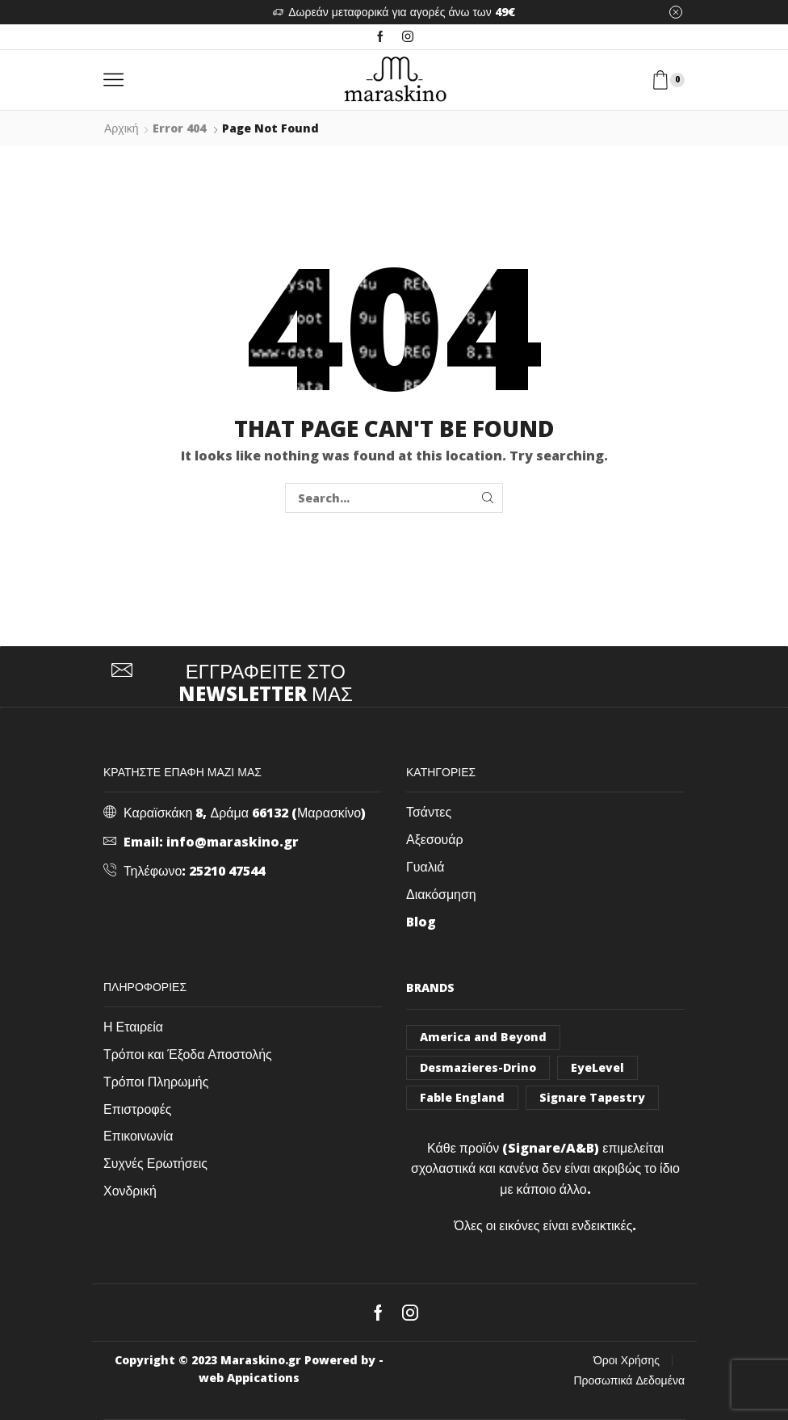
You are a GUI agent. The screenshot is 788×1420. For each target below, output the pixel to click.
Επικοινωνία (138, 1136)
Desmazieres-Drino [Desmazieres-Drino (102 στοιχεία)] (478, 1067)
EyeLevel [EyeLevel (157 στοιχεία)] (597, 1067)
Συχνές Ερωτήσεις (155, 1163)
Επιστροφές (137, 1109)
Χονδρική (130, 1190)
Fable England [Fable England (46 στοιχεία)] (462, 1097)
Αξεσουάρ (434, 839)
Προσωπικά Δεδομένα (629, 1380)
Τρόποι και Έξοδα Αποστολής (187, 1054)
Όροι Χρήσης (626, 1360)
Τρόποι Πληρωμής (155, 1081)
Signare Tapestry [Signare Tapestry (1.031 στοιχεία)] (592, 1097)
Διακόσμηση (441, 894)
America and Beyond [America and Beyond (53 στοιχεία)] (483, 1036)
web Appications (249, 1377)
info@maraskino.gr (232, 842)
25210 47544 (227, 871)
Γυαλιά (425, 867)
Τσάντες (428, 812)
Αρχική (121, 128)
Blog (421, 922)
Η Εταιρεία (133, 1027)
